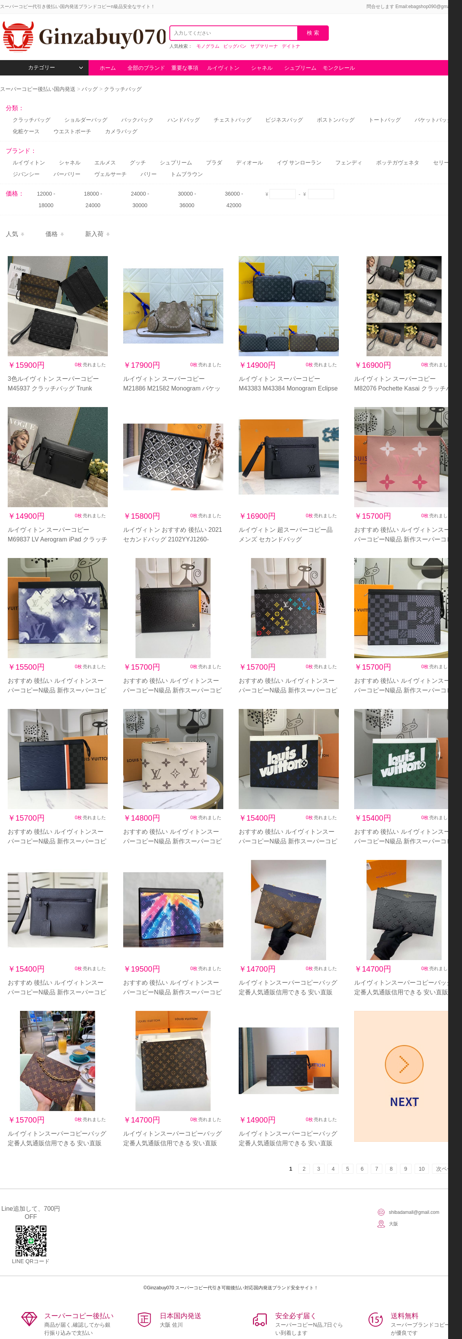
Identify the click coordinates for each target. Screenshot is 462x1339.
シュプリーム (300, 68)
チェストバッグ (232, 120)
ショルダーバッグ (85, 120)
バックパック (137, 120)
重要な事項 (184, 68)
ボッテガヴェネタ (397, 162)
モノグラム (207, 46)
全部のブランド (146, 68)
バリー (149, 174)
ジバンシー (26, 174)
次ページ (447, 1169)
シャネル (262, 68)
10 (422, 1169)
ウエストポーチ (72, 131)
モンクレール (339, 68)
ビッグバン (234, 46)
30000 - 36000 (187, 199)
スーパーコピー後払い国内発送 (38, 89)
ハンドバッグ (183, 120)
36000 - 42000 (234, 199)
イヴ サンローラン (299, 162)
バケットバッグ (433, 120)
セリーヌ (444, 162)
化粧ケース (26, 131)
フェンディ (348, 162)
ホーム (108, 68)
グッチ (138, 162)
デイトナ (291, 46)
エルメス (105, 162)
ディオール (249, 162)
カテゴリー (55, 67)
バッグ (90, 89)
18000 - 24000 (93, 199)
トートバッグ (384, 120)
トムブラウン (187, 174)
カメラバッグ (121, 131)
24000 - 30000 (140, 199)
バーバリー (67, 174)
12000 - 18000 (46, 199)
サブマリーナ (264, 46)
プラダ (214, 162)
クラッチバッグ (123, 89)
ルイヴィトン (223, 68)
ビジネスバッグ (284, 120)
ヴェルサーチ (110, 174)
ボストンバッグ (336, 120)
